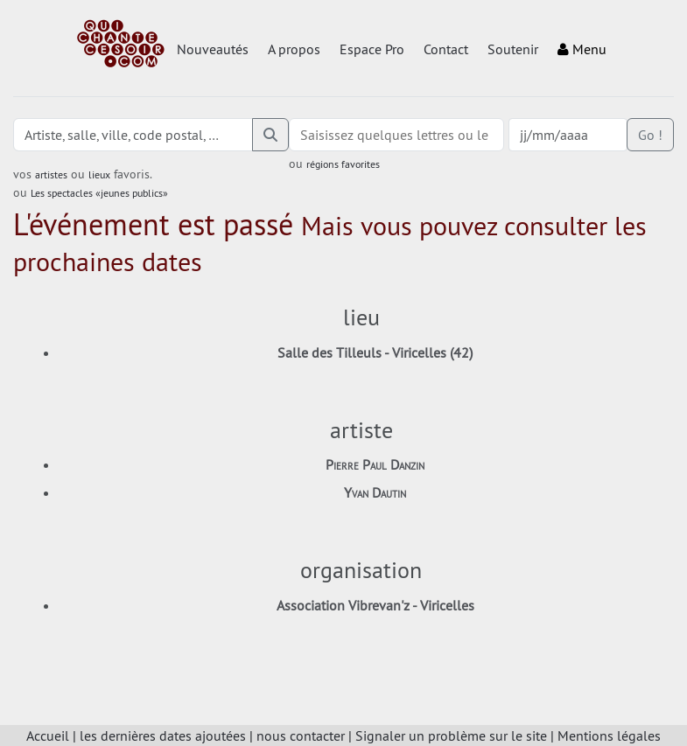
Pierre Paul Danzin (375, 464)
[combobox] (396, 134)
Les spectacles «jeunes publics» (99, 192)
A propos (294, 49)
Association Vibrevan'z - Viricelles (375, 605)
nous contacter (300, 735)
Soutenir (512, 49)
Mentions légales (609, 735)
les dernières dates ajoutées (163, 735)
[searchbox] (396, 134)
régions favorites (343, 164)
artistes (51, 174)
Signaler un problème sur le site (451, 735)
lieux (99, 174)
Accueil (47, 735)
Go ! (650, 134)
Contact (446, 49)
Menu (581, 49)
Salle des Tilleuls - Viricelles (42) (375, 352)
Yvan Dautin (375, 492)
